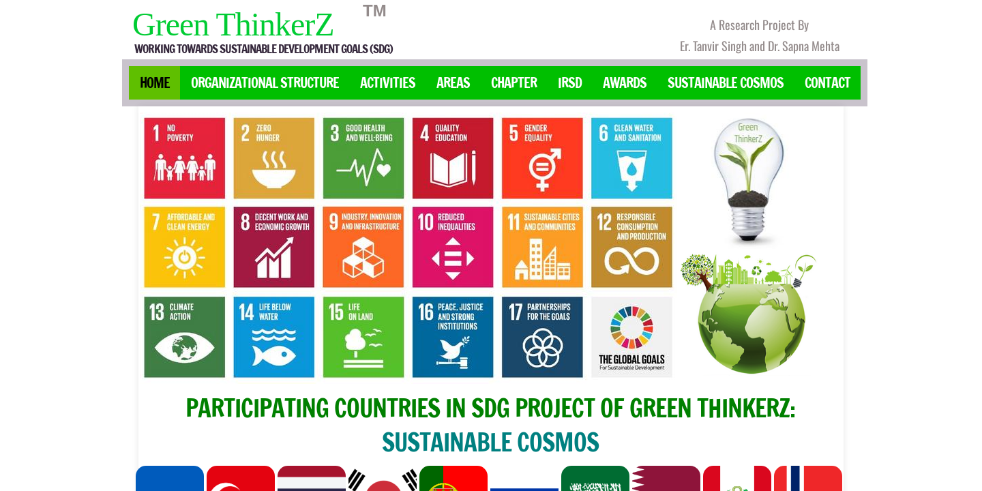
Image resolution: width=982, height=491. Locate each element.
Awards (624, 83)
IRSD (570, 83)
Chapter (514, 83)
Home (155, 83)
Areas (453, 83)
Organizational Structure (265, 83)
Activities (387, 83)
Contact (827, 83)
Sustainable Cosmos (726, 83)
